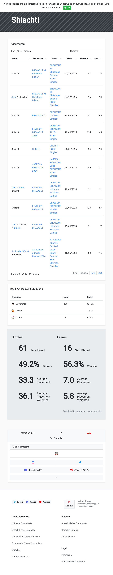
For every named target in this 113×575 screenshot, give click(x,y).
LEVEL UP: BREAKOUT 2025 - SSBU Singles (55, 132)
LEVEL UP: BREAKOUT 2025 (37, 132)
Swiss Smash (68, 536)
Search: (86, 51)
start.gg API (94, 503)
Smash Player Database (23, 530)
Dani (14, 187)
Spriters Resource (20, 556)
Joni (13, 97)
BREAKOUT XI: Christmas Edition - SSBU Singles (55, 74)
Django (88, 501)
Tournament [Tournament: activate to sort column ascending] (38, 58)
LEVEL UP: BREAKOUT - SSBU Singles (55, 207)
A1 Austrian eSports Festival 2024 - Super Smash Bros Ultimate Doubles (55, 253)
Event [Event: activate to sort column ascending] (54, 58)
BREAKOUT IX (39, 115)
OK (67, 7)
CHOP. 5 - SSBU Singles (54, 149)
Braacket (16, 550)
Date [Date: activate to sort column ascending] (69, 58)
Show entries (20, 51)
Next (93, 273)
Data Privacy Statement (73, 561)
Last (100, 273)
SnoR (22, 187)
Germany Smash (69, 530)
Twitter (18, 502)
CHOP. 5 (36, 149)
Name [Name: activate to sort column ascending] (14, 58)
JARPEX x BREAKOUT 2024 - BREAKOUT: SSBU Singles (56, 168)
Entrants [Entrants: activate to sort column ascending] (84, 58)
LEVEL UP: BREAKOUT (37, 189)
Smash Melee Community (74, 523)
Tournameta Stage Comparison (27, 543)
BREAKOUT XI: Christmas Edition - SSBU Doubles (55, 97)
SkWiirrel (89, 506)
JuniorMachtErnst (20, 251)
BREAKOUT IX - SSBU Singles (55, 116)
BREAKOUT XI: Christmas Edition (39, 74)
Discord (31, 502)
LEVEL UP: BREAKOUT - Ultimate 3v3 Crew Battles (55, 189)
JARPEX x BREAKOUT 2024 (37, 168)
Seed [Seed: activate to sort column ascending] (96, 58)
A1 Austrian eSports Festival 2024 (39, 253)
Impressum (66, 555)
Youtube (44, 502)
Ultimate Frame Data (22, 523)
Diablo (17, 228)
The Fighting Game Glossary (26, 536)
